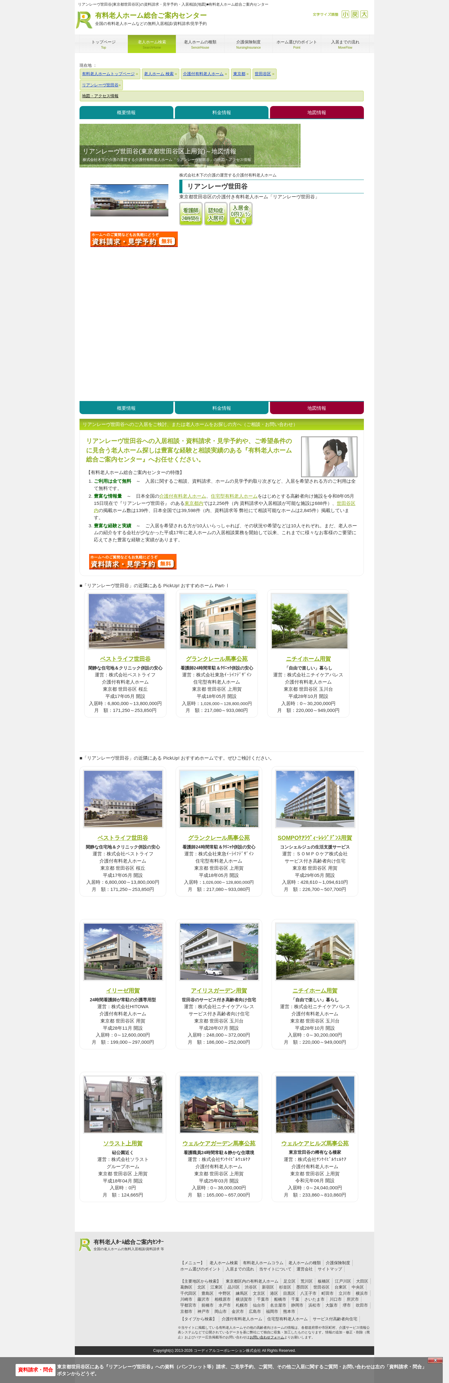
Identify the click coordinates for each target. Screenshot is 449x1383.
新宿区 (268, 1287)
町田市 (327, 1293)
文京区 (259, 1293)
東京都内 (194, 503)
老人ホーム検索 (224, 1262)
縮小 (345, 14)
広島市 (255, 1311)
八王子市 (308, 1293)
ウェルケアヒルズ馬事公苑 (315, 1143)
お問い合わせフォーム (267, 1337)
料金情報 (221, 112)
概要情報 (126, 112)
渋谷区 (251, 1287)
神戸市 (203, 1311)
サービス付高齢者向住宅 (335, 1319)
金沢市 (238, 1311)
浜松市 (314, 1305)
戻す (355, 14)
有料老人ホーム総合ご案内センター (151, 19)
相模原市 (223, 1299)
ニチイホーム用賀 (308, 658)
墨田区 (302, 1287)
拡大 (364, 14)
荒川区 (307, 1281)
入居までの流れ (240, 1269)
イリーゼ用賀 (123, 990)
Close (435, 1360)
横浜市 (362, 1293)
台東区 (341, 1287)
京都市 (186, 1311)
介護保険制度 (338, 1262)
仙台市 (259, 1305)
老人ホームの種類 (304, 1262)
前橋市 (207, 1305)
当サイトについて (275, 1269)
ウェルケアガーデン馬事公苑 (218, 1143)
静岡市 (297, 1305)
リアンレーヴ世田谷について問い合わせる (134, 239)
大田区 (362, 1281)
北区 (201, 1287)
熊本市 (289, 1311)
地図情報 (316, 112)
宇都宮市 (188, 1305)
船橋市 (280, 1299)
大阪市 (332, 1305)
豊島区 (207, 1293)
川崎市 (186, 1299)
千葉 (295, 1299)
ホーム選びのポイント (200, 1269)
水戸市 (225, 1305)
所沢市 (353, 1299)
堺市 (347, 1305)
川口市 (336, 1299)
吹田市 (362, 1305)
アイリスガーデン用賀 (219, 990)
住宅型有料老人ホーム (234, 496)
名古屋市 (278, 1305)
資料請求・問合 (35, 1369)
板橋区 (324, 1281)
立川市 (345, 1293)
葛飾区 (186, 1287)
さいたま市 (314, 1299)
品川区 (234, 1287)
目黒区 (289, 1293)
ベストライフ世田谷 (125, 658)
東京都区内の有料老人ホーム (252, 1281)
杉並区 (285, 1287)
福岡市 (272, 1311)
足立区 (289, 1281)
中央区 (358, 1287)
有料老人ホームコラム (263, 1262)
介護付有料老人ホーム (182, 496)
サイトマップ (330, 1269)
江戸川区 (343, 1281)
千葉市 (263, 1299)
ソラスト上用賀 (122, 1143)
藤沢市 (203, 1299)
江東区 (216, 1287)
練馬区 (242, 1293)
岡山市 (221, 1311)
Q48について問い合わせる (132, 561)
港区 (274, 1293)
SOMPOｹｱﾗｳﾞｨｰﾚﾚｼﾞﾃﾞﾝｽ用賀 (315, 837)
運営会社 (305, 1269)
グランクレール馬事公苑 (217, 658)
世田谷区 (321, 1287)
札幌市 (242, 1305)
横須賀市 (244, 1299)
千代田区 (188, 1293)
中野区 (225, 1293)
